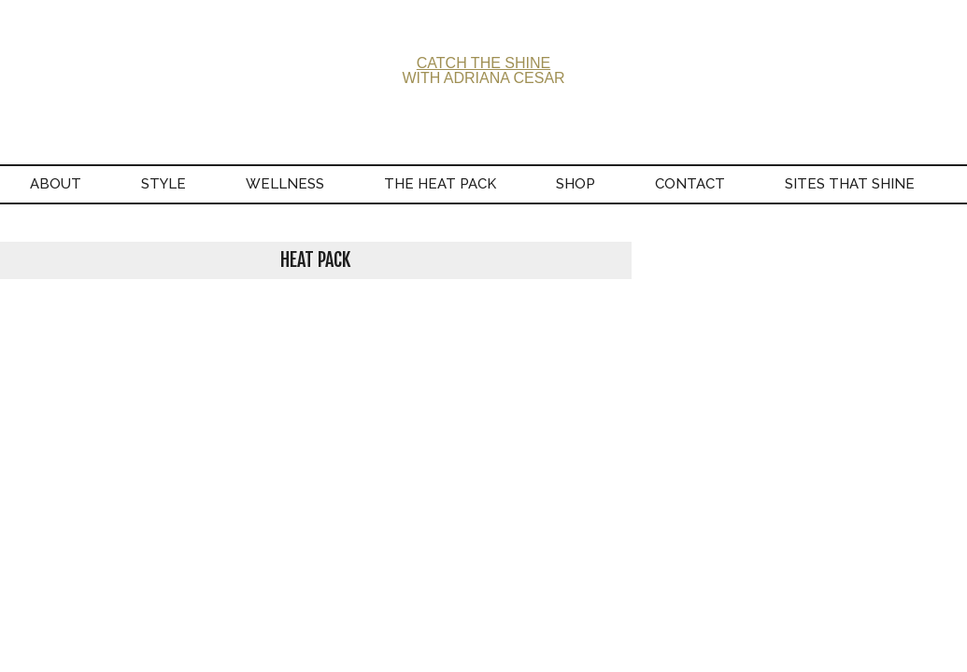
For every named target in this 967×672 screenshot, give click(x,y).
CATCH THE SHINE (483, 63)
